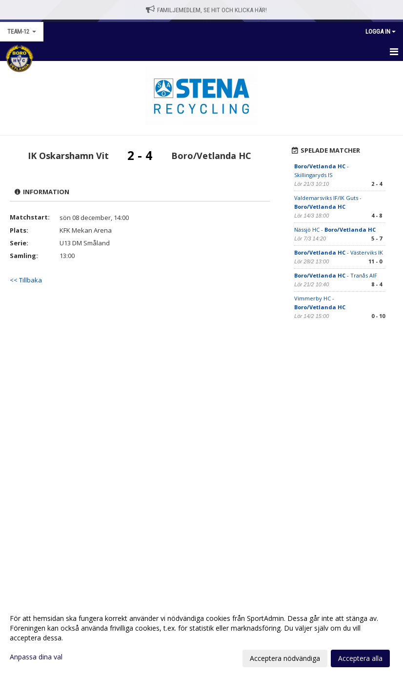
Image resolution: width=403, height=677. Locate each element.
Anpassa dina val (36, 657)
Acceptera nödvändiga (285, 658)
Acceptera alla (360, 658)
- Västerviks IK (338, 252)
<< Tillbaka (26, 280)
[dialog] (201, 638)
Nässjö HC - (335, 229)
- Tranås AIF (335, 275)
